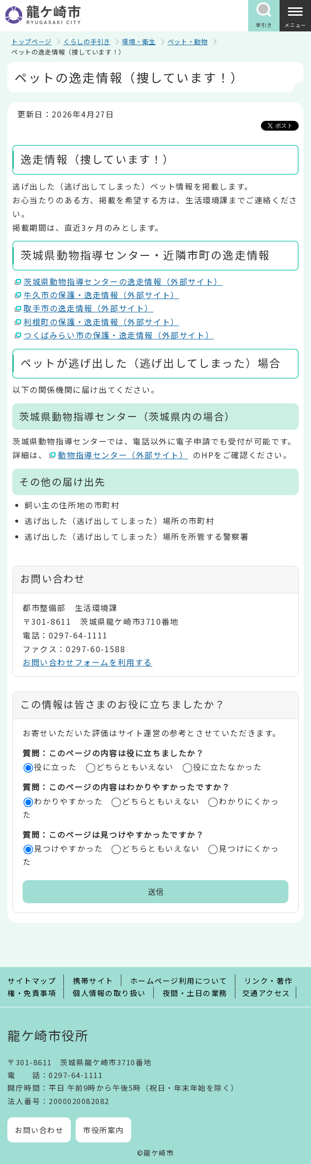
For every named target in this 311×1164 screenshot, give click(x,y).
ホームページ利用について (178, 980)
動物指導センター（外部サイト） (123, 455)
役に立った (55, 767)
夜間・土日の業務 (195, 993)
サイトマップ (31, 980)
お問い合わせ (39, 1130)
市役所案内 (103, 1130)
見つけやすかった (68, 848)
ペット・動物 (188, 41)
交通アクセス (266, 993)
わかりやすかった (68, 801)
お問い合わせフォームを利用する (87, 662)
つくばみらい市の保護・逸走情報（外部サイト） (119, 335)
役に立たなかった (227, 767)
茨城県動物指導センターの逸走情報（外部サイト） (123, 281)
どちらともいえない (135, 767)
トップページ (31, 41)
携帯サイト (93, 980)
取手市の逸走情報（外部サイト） (89, 308)
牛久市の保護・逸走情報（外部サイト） (102, 295)
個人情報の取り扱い (109, 993)
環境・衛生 (138, 41)
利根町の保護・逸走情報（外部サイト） (102, 322)
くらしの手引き (87, 41)
